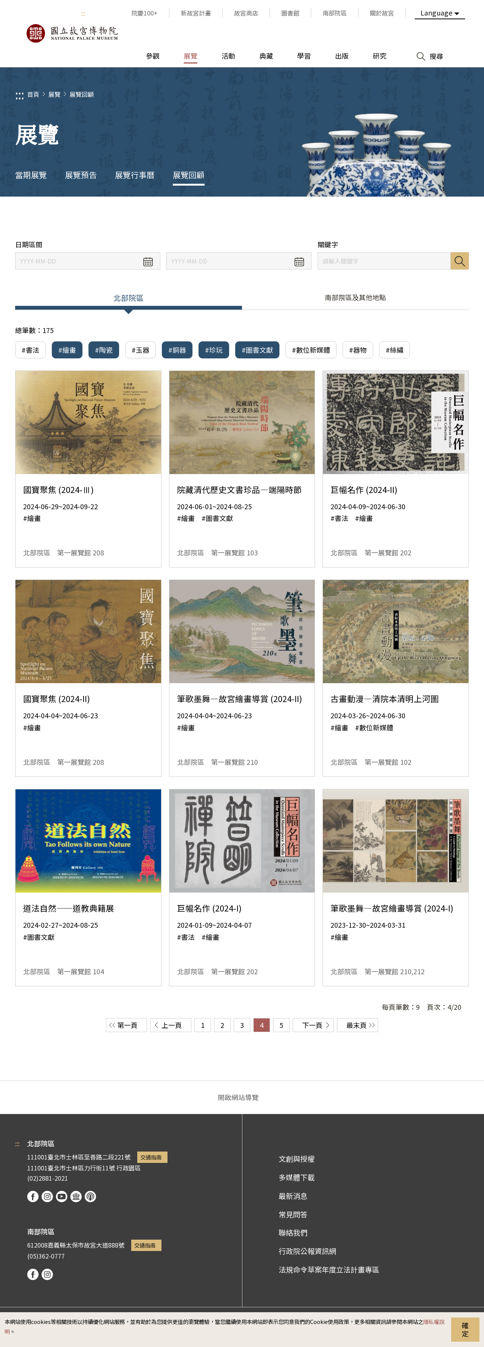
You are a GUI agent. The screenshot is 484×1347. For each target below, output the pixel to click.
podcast (90, 1196)
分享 (393, 218)
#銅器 (177, 350)
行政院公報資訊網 (307, 1251)
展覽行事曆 (135, 174)
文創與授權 (297, 1158)
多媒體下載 (297, 1177)
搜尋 (460, 261)
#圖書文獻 (257, 350)
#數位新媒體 (311, 350)
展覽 (54, 94)
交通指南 (150, 1157)
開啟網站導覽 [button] (238, 1097)
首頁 (33, 94)
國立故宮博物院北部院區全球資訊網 (72, 33)
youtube (61, 1196)
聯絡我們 (293, 1232)
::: (83, 13)
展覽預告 (81, 174)
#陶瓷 (104, 350)
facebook (33, 1196)
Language (436, 12)
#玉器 (140, 350)
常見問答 (293, 1214)
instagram (47, 1196)
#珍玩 (214, 350)
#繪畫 (67, 350)
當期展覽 (31, 174)
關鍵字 (328, 244)
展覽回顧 (82, 94)
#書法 (30, 350)
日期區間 (28, 244)
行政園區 (128, 1167)
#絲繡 (394, 350)
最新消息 (293, 1195)
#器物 (358, 350)
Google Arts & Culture (76, 1196)
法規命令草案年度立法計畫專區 (329, 1269)
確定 (465, 1329)
